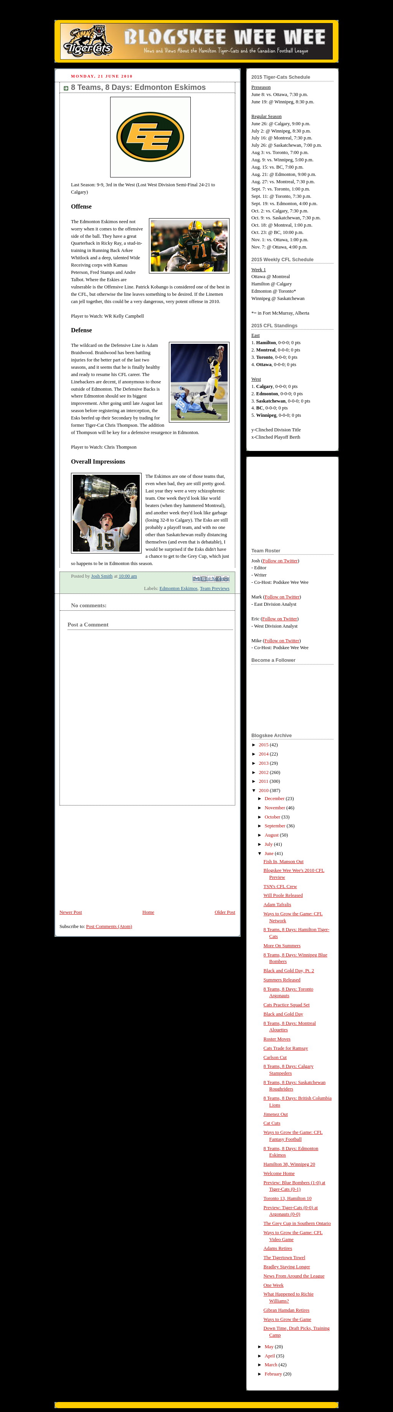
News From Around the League (294, 1276)
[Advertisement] (112, 853)
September (276, 826)
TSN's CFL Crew (280, 886)
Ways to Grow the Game (287, 1319)
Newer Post (70, 912)
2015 (264, 744)
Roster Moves (277, 1039)
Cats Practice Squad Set (287, 1005)
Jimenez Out (276, 1114)
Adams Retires (278, 1248)
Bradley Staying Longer (287, 1266)
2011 (264, 781)
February (274, 1374)
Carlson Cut (275, 1057)
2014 (264, 754)
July (269, 844)
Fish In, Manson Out (284, 861)
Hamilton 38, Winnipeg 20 (289, 1164)
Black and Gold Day (283, 1014)
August (272, 835)
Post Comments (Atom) (109, 926)
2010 (264, 790)
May (270, 1346)
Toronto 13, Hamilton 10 (288, 1198)
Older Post (225, 912)
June (270, 853)
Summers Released (282, 980)
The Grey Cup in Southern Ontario (297, 1223)
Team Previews (215, 588)
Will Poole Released (283, 895)
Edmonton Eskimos (179, 588)
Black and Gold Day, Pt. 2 (289, 970)
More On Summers (282, 945)
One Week (274, 1285)
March (272, 1364)
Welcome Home (279, 1173)
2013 (264, 763)
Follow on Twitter (280, 560)
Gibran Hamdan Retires (287, 1310)
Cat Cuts (272, 1123)
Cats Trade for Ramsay (286, 1048)
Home (148, 912)
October (273, 817)
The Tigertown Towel (284, 1257)
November (275, 807)
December (275, 798)
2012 (264, 772)
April (270, 1356)
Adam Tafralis (277, 904)
